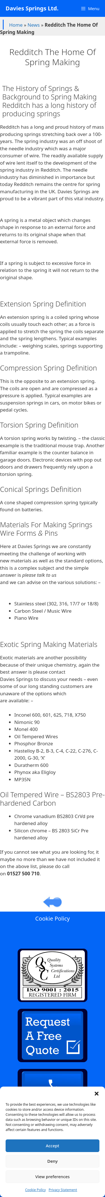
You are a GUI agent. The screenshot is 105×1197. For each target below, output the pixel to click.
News (33, 25)
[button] (96, 1093)
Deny (52, 1161)
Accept (52, 1145)
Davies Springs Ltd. (32, 8)
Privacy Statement (63, 1189)
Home (15, 25)
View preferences (52, 1176)
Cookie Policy (35, 1189)
